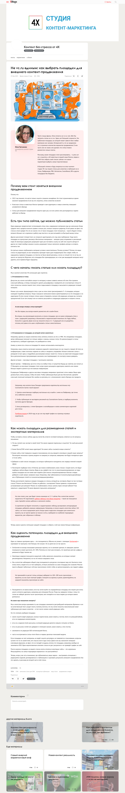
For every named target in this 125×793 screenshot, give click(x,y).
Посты (13, 57)
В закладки (31, 679)
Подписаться (28, 50)
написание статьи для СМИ (27, 671)
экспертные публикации (43, 671)
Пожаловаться (39, 50)
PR (20, 668)
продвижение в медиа (65, 671)
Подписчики (21, 57)
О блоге (29, 57)
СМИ (17, 671)
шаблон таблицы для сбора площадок (47, 499)
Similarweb (73, 541)
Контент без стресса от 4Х (41, 47)
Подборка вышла (21, 414)
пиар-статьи (54, 671)
